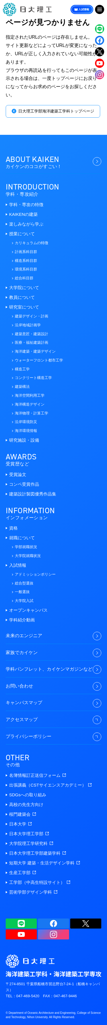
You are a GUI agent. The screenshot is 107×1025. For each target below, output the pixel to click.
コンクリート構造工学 (33, 378)
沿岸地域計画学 (28, 325)
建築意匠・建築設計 (31, 334)
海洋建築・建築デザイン (35, 351)
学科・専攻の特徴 (26, 204)
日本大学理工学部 (29, 833)
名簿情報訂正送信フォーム (37, 775)
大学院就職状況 (28, 556)
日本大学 (20, 823)
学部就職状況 (26, 547)
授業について (22, 233)
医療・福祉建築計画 (31, 342)
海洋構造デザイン (30, 404)
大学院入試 (24, 601)
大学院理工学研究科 (31, 843)
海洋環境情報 (26, 430)
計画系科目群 (26, 252)
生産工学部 (22, 872)
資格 (13, 528)
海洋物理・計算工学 (31, 413)
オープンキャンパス (28, 610)
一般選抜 (22, 592)
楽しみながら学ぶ (26, 224)
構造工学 (22, 369)
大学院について (24, 287)
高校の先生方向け (26, 804)
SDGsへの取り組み (27, 794)
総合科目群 (24, 278)
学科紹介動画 (22, 619)
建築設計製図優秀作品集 (32, 493)
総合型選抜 (24, 583)
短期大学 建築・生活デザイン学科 (44, 862)
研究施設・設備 (24, 440)
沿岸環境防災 (26, 422)
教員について (22, 297)
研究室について (24, 307)
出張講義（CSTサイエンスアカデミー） (50, 785)
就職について (22, 537)
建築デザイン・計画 (31, 316)
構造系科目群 (26, 260)
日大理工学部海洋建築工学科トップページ (56, 111)
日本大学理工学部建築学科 (37, 853)
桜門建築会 (22, 814)
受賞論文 (17, 474)
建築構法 (22, 386)
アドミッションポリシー (35, 574)
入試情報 (83, 9)
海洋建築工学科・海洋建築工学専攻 (27, 9)
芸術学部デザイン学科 (33, 892)
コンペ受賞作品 (24, 484)
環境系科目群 (26, 269)
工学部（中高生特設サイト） (39, 882)
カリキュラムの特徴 (31, 243)
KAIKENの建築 (23, 214)
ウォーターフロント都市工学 (39, 360)
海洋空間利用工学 (30, 395)
